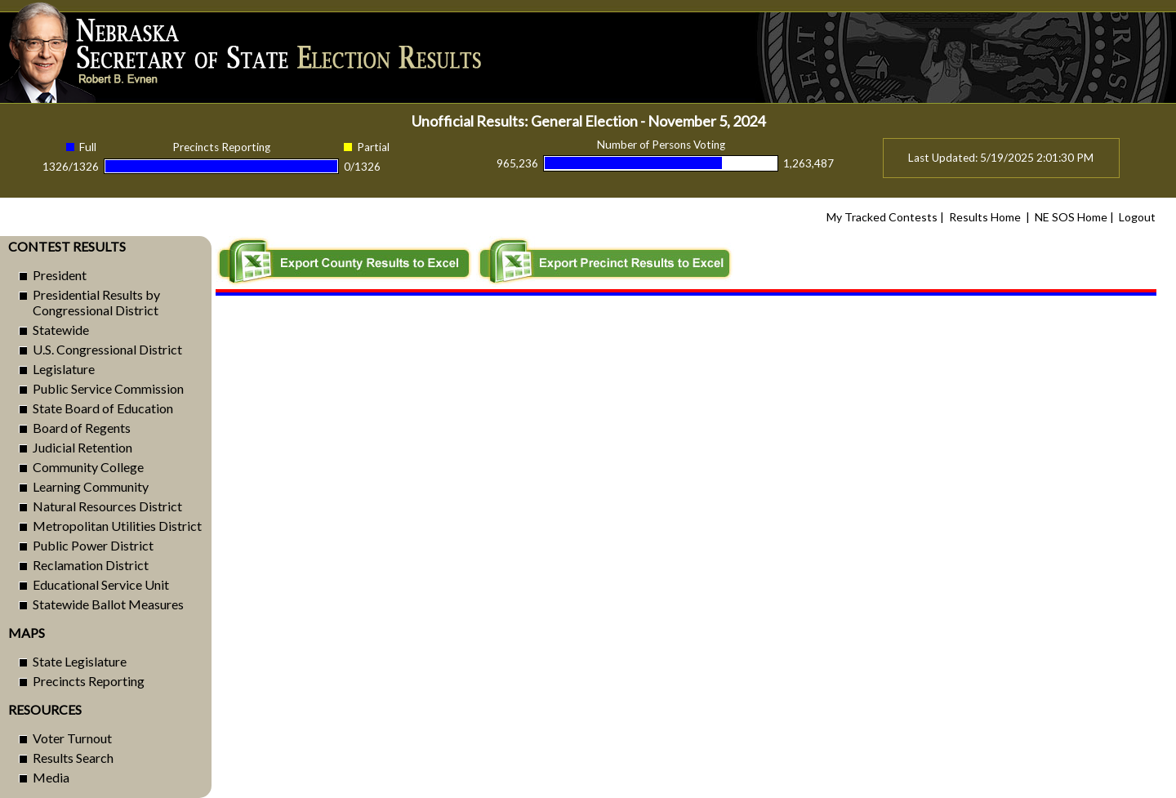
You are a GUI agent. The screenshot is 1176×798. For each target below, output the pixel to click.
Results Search (73, 757)
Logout (1137, 217)
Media (51, 777)
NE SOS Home (1071, 217)
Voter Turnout (72, 738)
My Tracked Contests (882, 217)
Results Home (985, 217)
